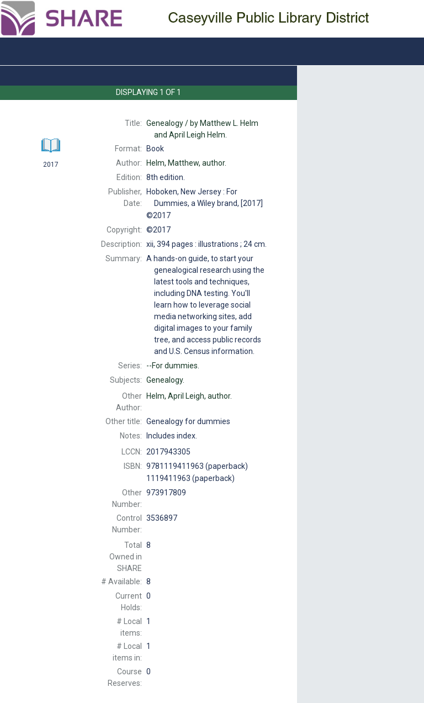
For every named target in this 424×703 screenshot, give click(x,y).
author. (186, 162)
